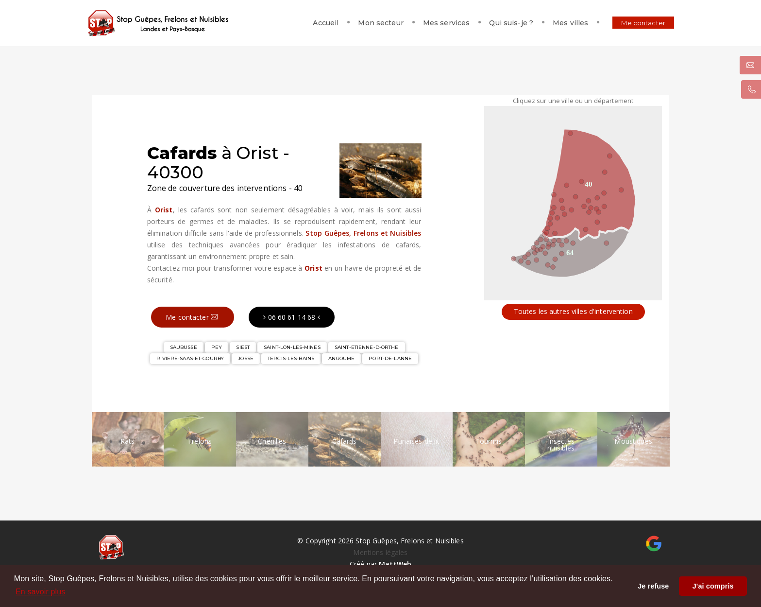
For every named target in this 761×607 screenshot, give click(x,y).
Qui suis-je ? (499, 22)
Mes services (434, 22)
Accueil (314, 22)
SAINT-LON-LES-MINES (292, 347)
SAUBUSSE (183, 347)
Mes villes (558, 22)
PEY (216, 347)
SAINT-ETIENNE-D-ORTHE (367, 347)
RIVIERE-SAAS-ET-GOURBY (190, 358)
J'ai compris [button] (713, 586)
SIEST (243, 347)
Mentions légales (380, 552)
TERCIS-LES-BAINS (291, 358)
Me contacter (631, 23)
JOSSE (246, 358)
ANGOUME (341, 358)
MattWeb (395, 564)
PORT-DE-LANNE (390, 358)
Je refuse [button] (653, 586)
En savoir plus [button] (40, 592)
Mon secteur (368, 22)
